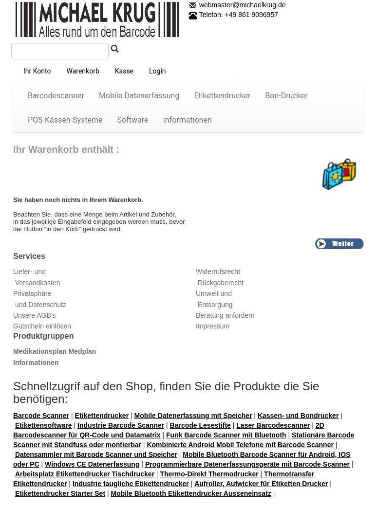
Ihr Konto (37, 71)
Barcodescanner (56, 95)
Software (133, 120)
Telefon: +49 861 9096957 (233, 14)
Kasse (124, 71)
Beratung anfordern (225, 315)
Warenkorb (82, 71)
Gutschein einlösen (42, 326)
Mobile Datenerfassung (139, 95)
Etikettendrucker (222, 95)
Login (157, 71)
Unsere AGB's (34, 315)
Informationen (187, 120)
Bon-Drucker (286, 95)
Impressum (212, 326)
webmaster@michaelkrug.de (241, 5)
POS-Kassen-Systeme (65, 120)
